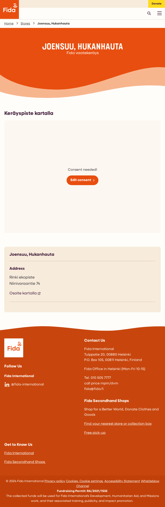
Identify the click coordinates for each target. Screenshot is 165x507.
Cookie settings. (91, 481)
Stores (25, 23)
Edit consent (80, 180)
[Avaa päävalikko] (159, 13)
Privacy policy (54, 481)
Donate (157, 3)
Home (9, 23)
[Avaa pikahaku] (149, 13)
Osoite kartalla (23, 293)
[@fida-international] (42, 385)
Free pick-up (94, 433)
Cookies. (72, 481)
